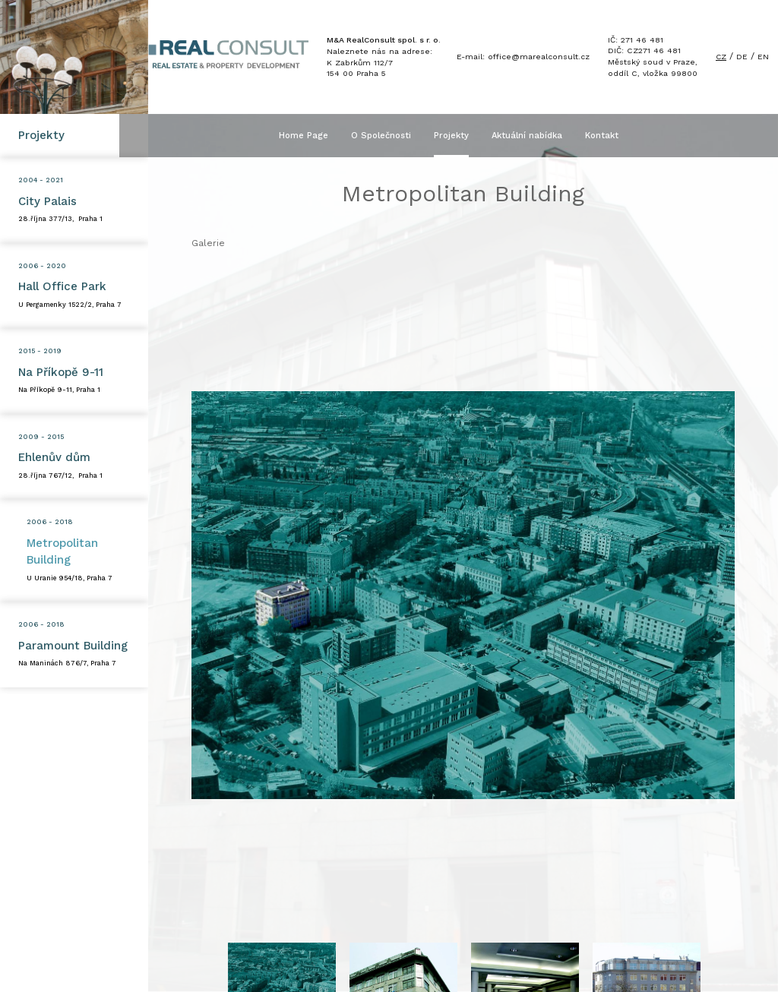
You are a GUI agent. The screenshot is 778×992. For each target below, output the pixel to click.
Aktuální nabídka (541, 136)
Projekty (465, 136)
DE (742, 57)
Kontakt (616, 136)
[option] (463, 594)
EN (763, 57)
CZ (720, 57)
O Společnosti (395, 136)
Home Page (318, 136)
